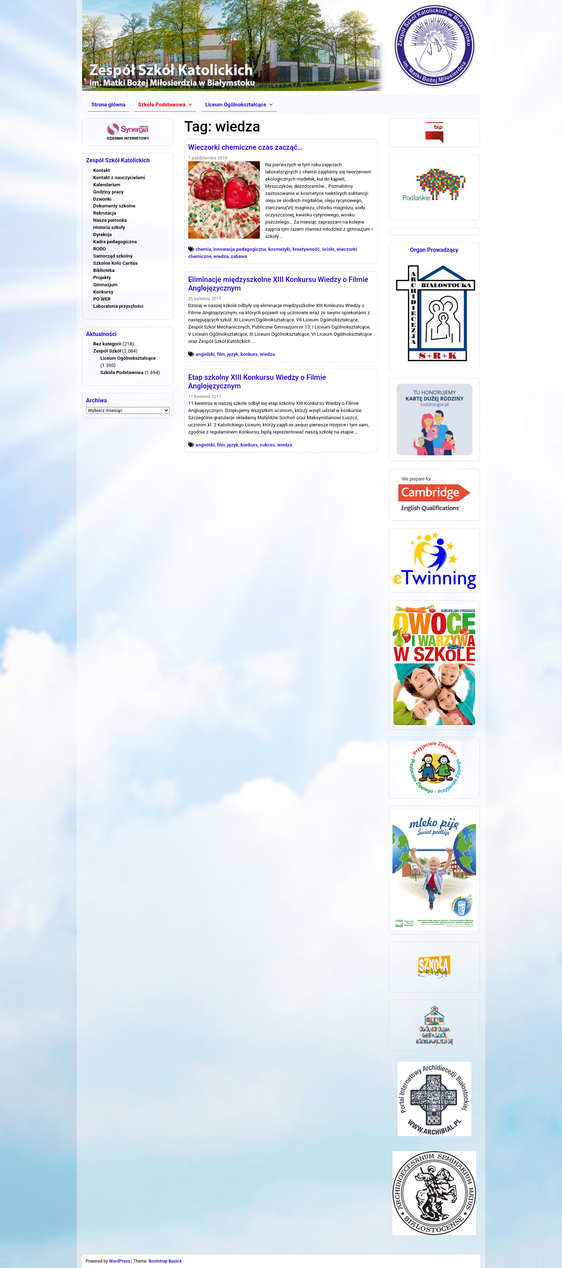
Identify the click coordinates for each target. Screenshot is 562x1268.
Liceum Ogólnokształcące (128, 358)
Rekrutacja (104, 213)
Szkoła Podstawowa (121, 372)
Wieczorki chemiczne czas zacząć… (245, 147)
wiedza (221, 256)
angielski (205, 354)
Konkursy (103, 292)
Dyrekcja (102, 234)
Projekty (102, 277)
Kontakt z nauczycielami (119, 177)
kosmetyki (279, 249)
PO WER (102, 299)
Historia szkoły (109, 227)
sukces (267, 445)
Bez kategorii (107, 343)
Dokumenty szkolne (114, 206)
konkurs (249, 354)
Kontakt (101, 170)
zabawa (239, 256)
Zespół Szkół (107, 351)
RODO (99, 249)
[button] (165, 104)
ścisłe (328, 249)
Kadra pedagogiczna (115, 241)
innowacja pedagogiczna (239, 249)
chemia (203, 249)
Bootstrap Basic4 (164, 1261)
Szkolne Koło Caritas (115, 263)
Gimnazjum (105, 284)
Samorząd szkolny (113, 256)
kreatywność (306, 249)
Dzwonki (102, 199)
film (221, 354)
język (232, 354)
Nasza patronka (110, 220)
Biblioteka (104, 270)
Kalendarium (106, 184)
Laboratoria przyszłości (118, 306)
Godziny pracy (108, 192)
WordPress (119, 1261)
